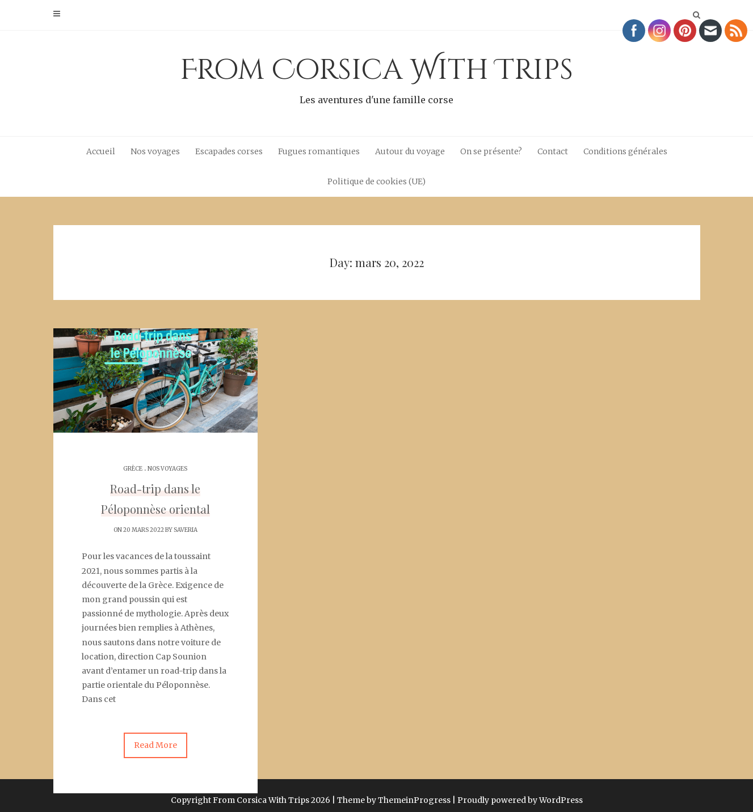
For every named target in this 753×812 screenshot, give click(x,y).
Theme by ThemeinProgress (394, 790)
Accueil (100, 151)
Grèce (132, 468)
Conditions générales (625, 151)
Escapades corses (229, 151)
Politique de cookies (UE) (376, 181)
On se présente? (491, 151)
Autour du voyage (410, 151)
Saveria (185, 530)
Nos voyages (155, 151)
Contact (552, 151)
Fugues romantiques (319, 151)
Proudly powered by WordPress (520, 790)
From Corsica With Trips (376, 79)
